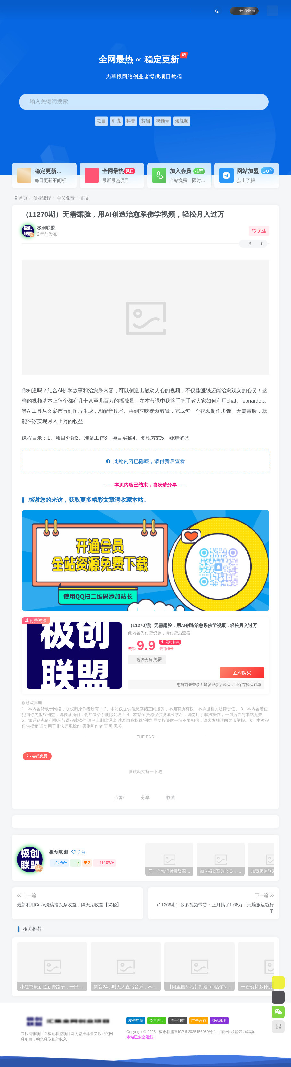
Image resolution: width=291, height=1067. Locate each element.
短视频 (182, 121)
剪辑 (145, 121)
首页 (21, 197)
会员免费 (66, 197)
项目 (101, 121)
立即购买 (242, 672)
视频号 (162, 121)
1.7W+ (59, 862)
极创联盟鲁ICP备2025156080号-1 (187, 1032)
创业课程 (42, 197)
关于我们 (178, 1020)
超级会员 (147, 659)
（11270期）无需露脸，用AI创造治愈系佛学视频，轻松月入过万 (123, 214)
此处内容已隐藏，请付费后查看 (145, 461)
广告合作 (198, 1020)
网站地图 (219, 1020)
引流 (116, 121)
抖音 (130, 121)
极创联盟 (46, 227)
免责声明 (157, 1020)
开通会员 (244, 10)
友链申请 (136, 1020)
